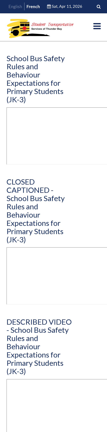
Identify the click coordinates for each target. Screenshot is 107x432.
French (33, 6)
